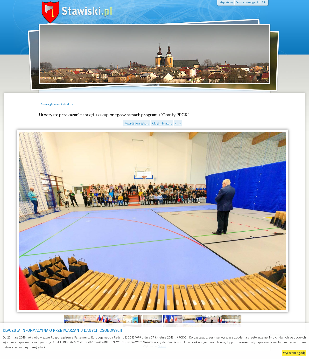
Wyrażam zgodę (294, 353)
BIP (264, 2)
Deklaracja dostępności (247, 2)
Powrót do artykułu (137, 123)
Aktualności (68, 104)
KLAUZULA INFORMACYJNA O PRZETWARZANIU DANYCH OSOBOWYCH (62, 330)
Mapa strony (226, 2)
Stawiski (70, 11)
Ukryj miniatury (162, 123)
